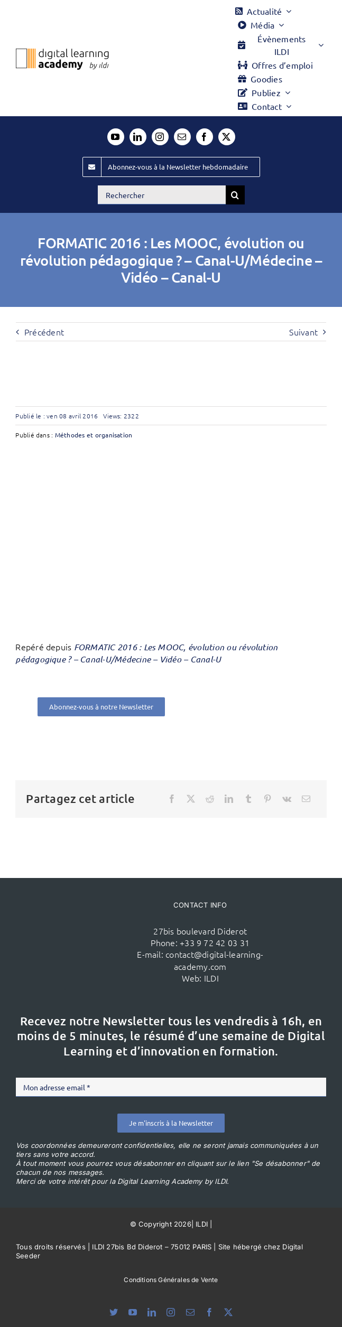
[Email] (306, 799)
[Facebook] (171, 799)
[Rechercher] (162, 194)
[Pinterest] (267, 799)
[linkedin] (138, 136)
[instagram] (160, 136)
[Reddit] (209, 799)
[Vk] (287, 799)
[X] (190, 799)
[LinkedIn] (228, 799)
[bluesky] (113, 1312)
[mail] (182, 136)
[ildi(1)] (90, 926)
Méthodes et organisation (94, 435)
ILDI (211, 978)
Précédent (44, 332)
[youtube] (115, 136)
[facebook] (204, 136)
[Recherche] (235, 194)
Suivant (303, 332)
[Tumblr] (248, 799)
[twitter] (226, 136)
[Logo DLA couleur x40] (62, 53)
